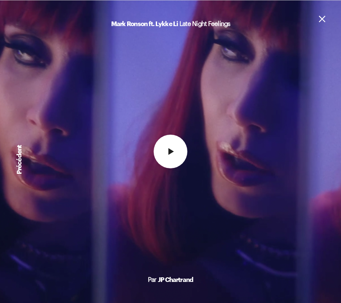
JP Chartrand (175, 279)
